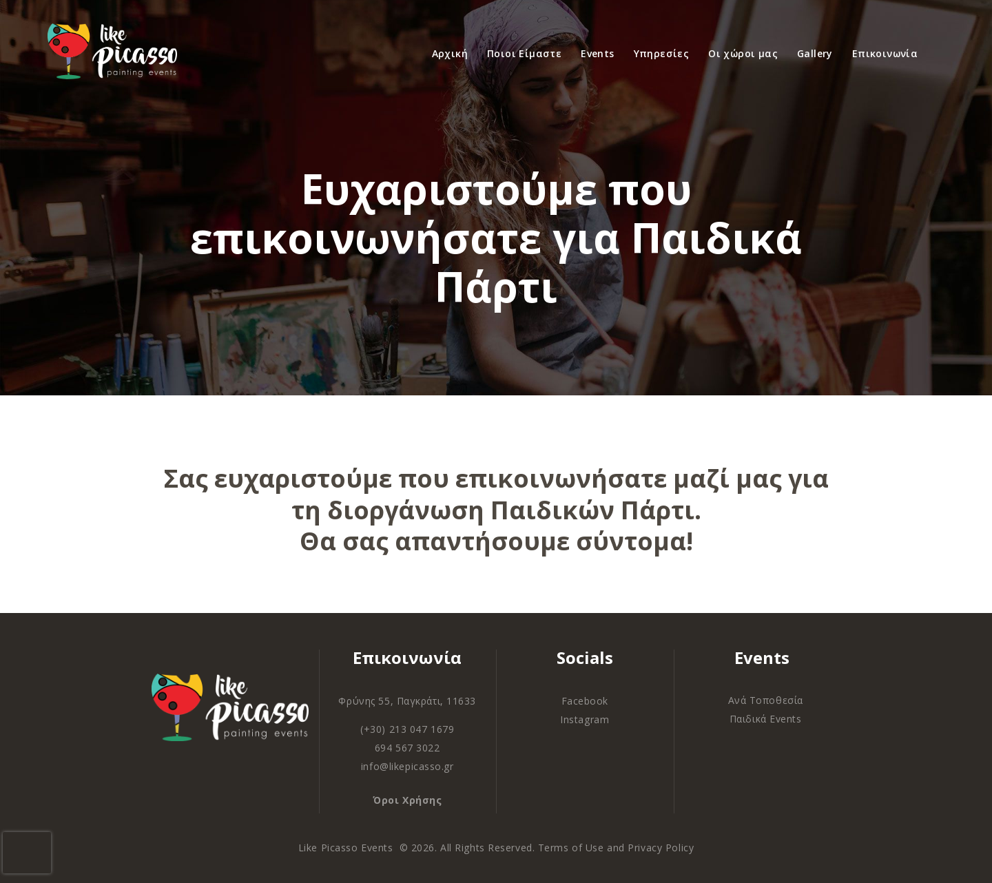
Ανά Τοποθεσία (765, 700)
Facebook (584, 700)
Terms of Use (571, 847)
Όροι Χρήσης (407, 800)
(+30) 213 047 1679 (407, 729)
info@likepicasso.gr (407, 766)
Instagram (584, 719)
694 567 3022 (407, 747)
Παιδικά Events (766, 718)
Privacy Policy (661, 847)
